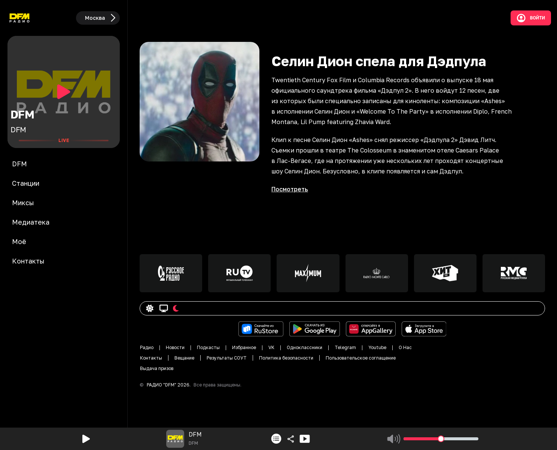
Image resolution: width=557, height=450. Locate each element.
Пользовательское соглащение (361, 358)
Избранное (244, 347)
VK (271, 347)
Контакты (151, 358)
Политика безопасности (286, 358)
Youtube (377, 347)
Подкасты (208, 347)
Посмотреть (289, 189)
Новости (175, 347)
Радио (146, 347)
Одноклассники (304, 347)
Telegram (345, 347)
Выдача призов (156, 368)
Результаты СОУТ (227, 358)
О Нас (405, 347)
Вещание (184, 358)
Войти (531, 17)
